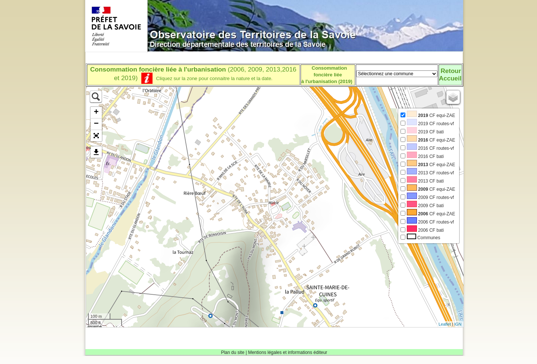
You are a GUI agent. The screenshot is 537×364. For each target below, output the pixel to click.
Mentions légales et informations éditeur (287, 352)
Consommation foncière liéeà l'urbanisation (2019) (326, 74)
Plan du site (233, 352)
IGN (458, 324)
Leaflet (445, 324)
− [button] (96, 124)
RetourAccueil (450, 74)
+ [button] (96, 112)
